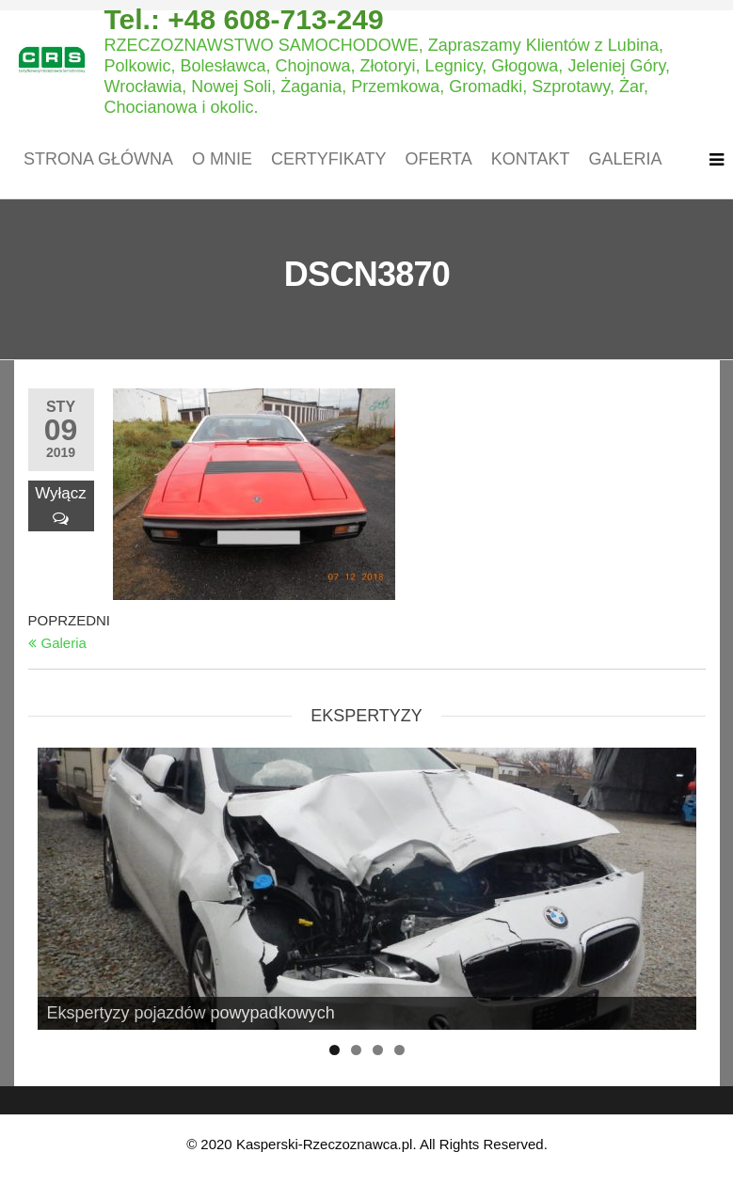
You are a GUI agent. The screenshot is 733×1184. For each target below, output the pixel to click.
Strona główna (98, 159)
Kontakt (530, 159)
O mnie (222, 159)
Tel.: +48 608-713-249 (243, 19)
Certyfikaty (328, 159)
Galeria (624, 159)
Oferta (438, 159)
